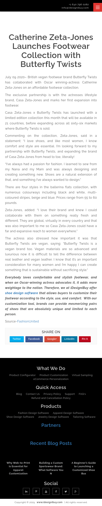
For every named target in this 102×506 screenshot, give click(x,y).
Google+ (52, 339)
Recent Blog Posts (51, 443)
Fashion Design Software (33, 413)
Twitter (17, 339)
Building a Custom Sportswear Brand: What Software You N (51, 468)
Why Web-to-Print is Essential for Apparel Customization (18, 468)
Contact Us (33, 393)
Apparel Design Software (68, 413)
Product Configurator (22, 375)
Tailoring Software (84, 416)
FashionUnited (28, 321)
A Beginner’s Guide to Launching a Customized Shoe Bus (84, 468)
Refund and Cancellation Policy (51, 398)
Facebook (34, 339)
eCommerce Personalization (51, 379)
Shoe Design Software (20, 416)
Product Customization (54, 375)
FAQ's (82, 393)
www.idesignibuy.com (49, 502)
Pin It (85, 339)
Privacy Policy (52, 393)
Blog (19, 393)
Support (70, 393)
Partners (51, 425)
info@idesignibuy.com (75, 7)
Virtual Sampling (82, 375)
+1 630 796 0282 (79, 4)
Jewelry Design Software (53, 416)
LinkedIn (69, 339)
